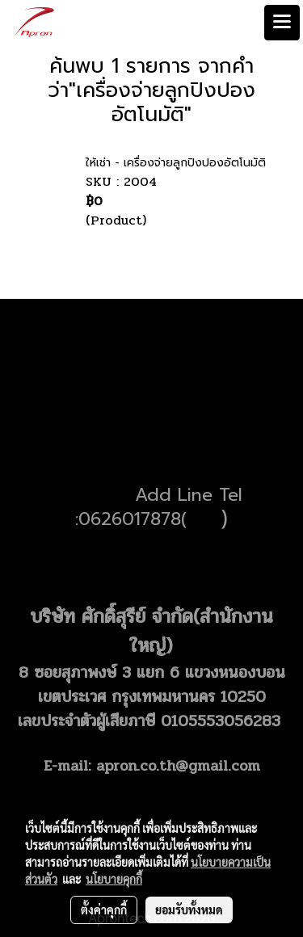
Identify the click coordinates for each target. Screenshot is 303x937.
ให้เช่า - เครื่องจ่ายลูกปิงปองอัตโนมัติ (176, 162)
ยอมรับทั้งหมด (189, 909)
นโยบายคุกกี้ (114, 879)
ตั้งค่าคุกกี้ (104, 909)
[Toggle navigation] (282, 22)
